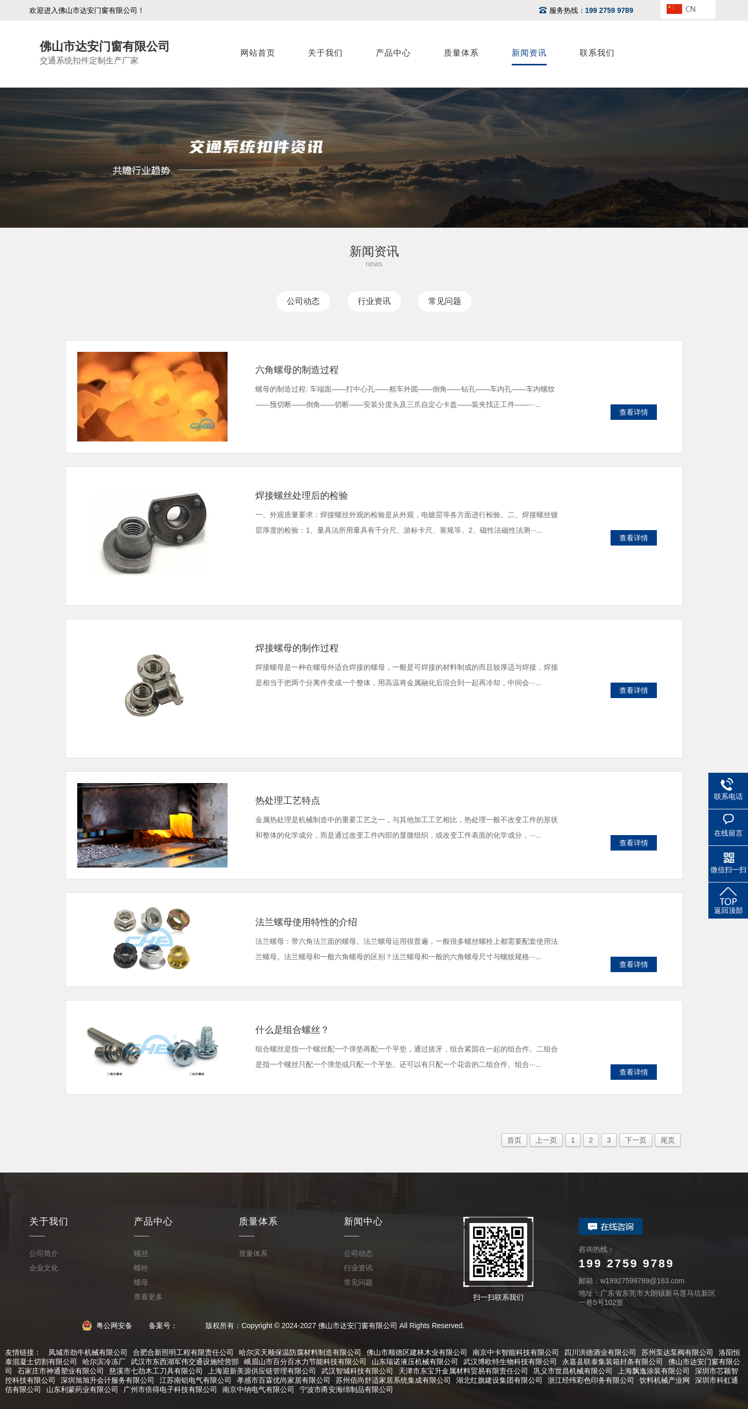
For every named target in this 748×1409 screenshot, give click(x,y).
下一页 (636, 1140)
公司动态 (303, 301)
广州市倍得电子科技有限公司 (170, 1389)
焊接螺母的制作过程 (297, 648)
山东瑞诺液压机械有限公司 (415, 1361)
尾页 (667, 1140)
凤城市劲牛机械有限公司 (88, 1352)
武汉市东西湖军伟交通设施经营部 (185, 1361)
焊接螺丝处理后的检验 (301, 495)
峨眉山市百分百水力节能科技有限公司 (305, 1361)
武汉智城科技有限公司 (357, 1371)
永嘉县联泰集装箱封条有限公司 (612, 1361)
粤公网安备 (111, 1325)
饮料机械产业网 (664, 1380)
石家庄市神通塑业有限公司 (61, 1371)
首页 (514, 1140)
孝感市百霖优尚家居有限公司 (283, 1380)
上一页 (546, 1140)
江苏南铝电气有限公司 (196, 1380)
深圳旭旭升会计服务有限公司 (107, 1380)
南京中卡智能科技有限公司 (516, 1352)
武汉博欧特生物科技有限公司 (510, 1361)
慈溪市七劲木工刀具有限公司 (156, 1371)
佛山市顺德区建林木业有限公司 (417, 1352)
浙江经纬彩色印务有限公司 (591, 1380)
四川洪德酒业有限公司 (600, 1352)
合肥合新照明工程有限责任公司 (183, 1352)
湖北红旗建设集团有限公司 (499, 1380)
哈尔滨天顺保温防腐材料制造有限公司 (300, 1352)
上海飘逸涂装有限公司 (654, 1371)
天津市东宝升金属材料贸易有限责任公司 (463, 1371)
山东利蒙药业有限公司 (82, 1389)
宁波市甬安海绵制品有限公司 (346, 1389)
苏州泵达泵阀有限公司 (677, 1352)
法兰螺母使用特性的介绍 (306, 922)
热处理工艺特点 (287, 800)
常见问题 (444, 301)
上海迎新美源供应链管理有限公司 (262, 1371)
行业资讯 (374, 301)
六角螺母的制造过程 (297, 370)
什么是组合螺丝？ (292, 1030)
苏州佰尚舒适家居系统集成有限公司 (393, 1380)
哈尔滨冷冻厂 (104, 1361)
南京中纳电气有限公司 (258, 1389)
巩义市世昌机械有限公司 (573, 1371)
